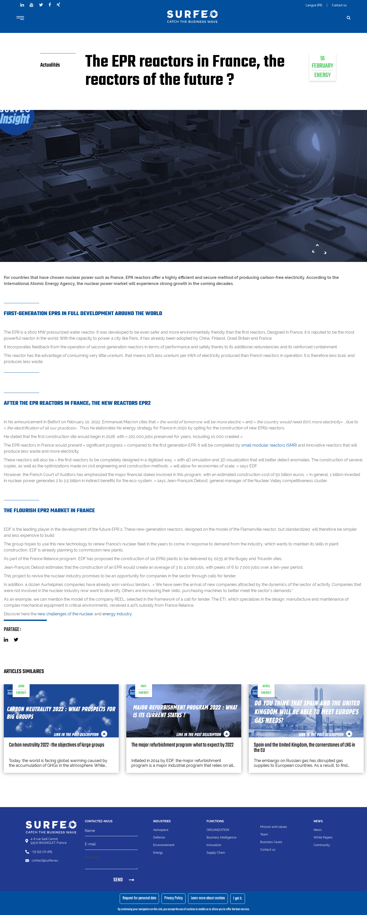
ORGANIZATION (218, 830)
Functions (215, 821)
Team (264, 834)
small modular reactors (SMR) (268, 445)
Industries (162, 821)
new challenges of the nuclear (65, 614)
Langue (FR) (314, 5)
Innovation (214, 845)
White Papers (323, 837)
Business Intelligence (221, 837)
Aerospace (160, 830)
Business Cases (271, 842)
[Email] (111, 845)
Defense (159, 837)
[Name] (111, 832)
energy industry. (118, 614)
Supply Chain (216, 852)
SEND (118, 880)
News (318, 830)
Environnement (163, 845)
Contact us (339, 5)
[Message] (111, 862)
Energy (158, 852)
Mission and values (273, 827)
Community (322, 845)
